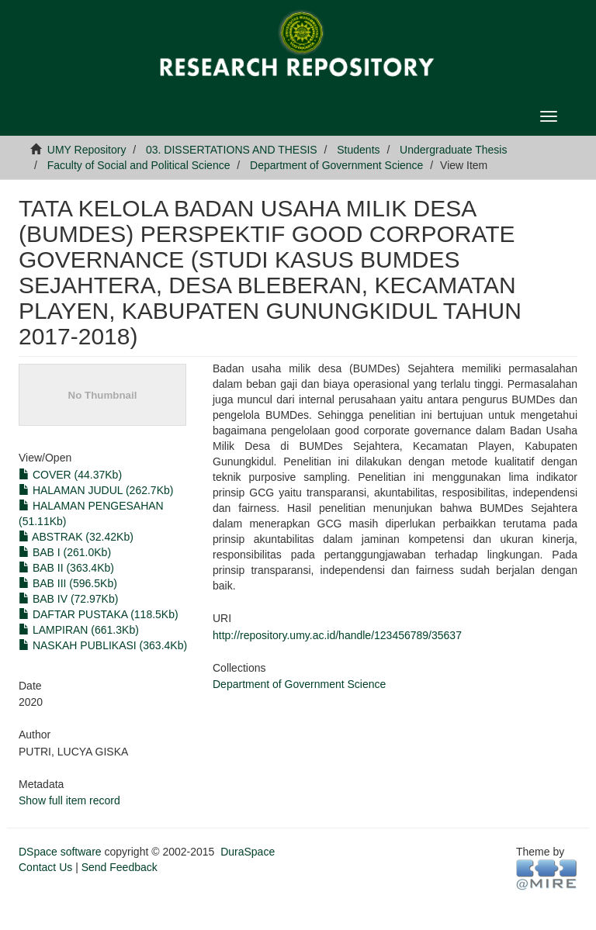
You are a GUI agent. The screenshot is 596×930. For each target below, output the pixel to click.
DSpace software (60, 851)
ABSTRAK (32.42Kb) (76, 537)
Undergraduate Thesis (453, 149)
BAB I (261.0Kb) (65, 552)
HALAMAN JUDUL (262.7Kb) (96, 490)
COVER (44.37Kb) (70, 474)
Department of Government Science (336, 165)
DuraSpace (247, 851)
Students (358, 149)
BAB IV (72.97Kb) (68, 599)
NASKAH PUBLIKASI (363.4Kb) (103, 645)
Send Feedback (119, 867)
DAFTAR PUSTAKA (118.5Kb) (98, 614)
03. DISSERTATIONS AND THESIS (231, 149)
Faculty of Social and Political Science (138, 165)
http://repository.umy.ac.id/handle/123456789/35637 (337, 635)
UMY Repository (86, 149)
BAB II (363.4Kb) (66, 568)
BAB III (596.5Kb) (68, 583)
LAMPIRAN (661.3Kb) (79, 630)
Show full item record (69, 800)
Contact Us (45, 867)
